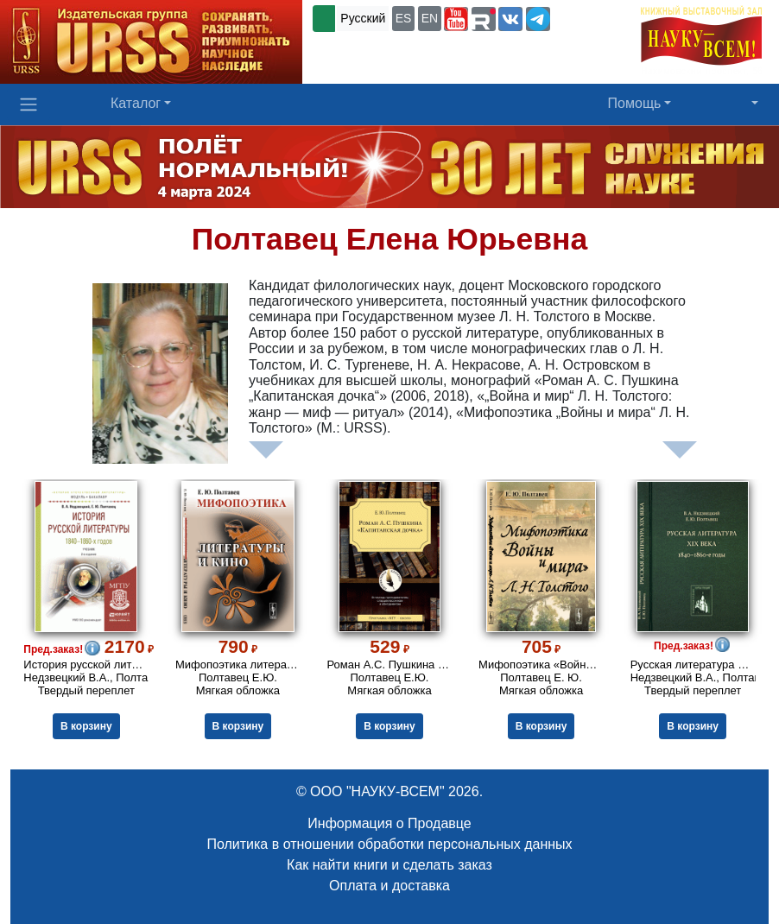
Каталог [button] (136, 103)
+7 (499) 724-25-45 (367, 47)
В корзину (86, 726)
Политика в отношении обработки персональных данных (389, 844)
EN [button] (429, 18)
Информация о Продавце (389, 823)
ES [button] (404, 18)
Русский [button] (362, 18)
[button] (456, 19)
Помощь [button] (635, 103)
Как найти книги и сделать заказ (389, 865)
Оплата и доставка (389, 885)
